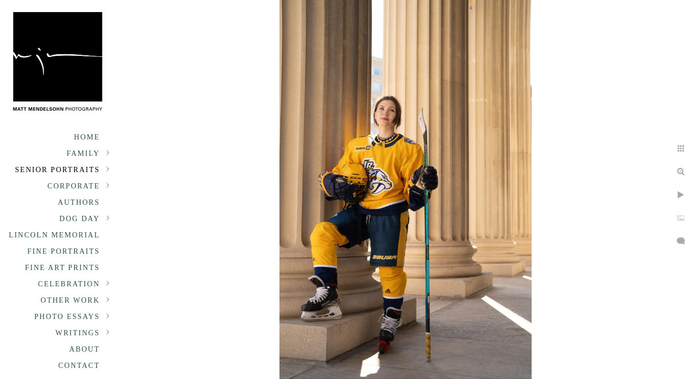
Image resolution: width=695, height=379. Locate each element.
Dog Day (79, 219)
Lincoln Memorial (54, 235)
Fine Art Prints (62, 268)
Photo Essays (67, 317)
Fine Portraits (63, 251)
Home (87, 137)
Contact (79, 366)
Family (83, 153)
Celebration (69, 284)
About (84, 349)
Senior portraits (57, 170)
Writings (78, 333)
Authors (79, 202)
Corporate (73, 186)
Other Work (70, 300)
